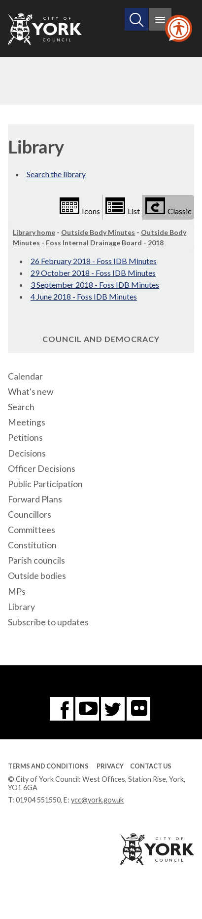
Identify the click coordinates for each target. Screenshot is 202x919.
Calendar (25, 376)
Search (21, 407)
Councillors (29, 514)
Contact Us (150, 766)
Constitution (32, 545)
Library (21, 607)
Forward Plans (35, 499)
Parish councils (36, 560)
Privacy (110, 766)
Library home (34, 232)
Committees (31, 530)
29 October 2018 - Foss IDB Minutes (93, 272)
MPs (17, 591)
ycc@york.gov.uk (97, 800)
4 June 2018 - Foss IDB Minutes (84, 296)
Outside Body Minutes (98, 232)
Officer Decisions (41, 468)
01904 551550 (38, 800)
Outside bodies (37, 576)
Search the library (56, 174)
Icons (80, 206)
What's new (30, 391)
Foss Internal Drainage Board (94, 242)
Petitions (25, 437)
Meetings (26, 422)
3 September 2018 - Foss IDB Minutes (95, 284)
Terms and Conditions (48, 766)
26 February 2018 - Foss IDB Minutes (94, 261)
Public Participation (45, 484)
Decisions (27, 453)
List (122, 206)
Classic (168, 206)
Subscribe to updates (48, 622)
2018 (156, 242)
